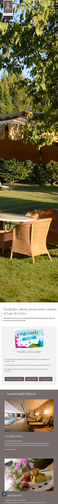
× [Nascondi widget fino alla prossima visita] (6, 492)
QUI (9, 369)
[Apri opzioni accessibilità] (4, 494)
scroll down (29, 299)
